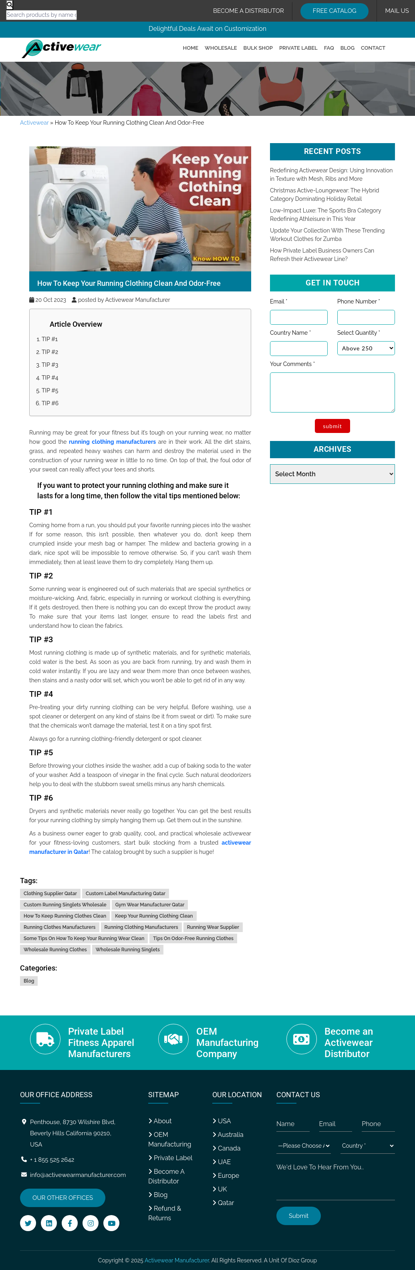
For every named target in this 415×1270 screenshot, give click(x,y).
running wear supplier (213, 927)
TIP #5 (50, 390)
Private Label (298, 48)
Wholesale (221, 48)
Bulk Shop (258, 48)
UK (219, 1189)
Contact (373, 48)
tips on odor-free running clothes (193, 938)
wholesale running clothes (55, 949)
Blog (347, 48)
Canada (226, 1148)
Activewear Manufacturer (177, 1260)
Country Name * (290, 333)
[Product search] (9, 5)
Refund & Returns (164, 1213)
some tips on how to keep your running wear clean (84, 938)
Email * (278, 301)
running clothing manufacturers (112, 442)
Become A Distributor (166, 1176)
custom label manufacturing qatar (125, 893)
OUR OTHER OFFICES (62, 1197)
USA (221, 1121)
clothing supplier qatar (50, 893)
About (160, 1121)
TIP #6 (50, 403)
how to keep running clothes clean (65, 916)
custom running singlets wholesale (65, 905)
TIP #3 (50, 365)
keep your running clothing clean (154, 916)
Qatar (223, 1203)
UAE (221, 1162)
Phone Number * (358, 301)
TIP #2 (50, 352)
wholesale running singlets (128, 949)
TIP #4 (50, 377)
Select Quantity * (358, 333)
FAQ (329, 48)
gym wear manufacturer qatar (150, 905)
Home (191, 48)
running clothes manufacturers (60, 927)
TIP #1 (50, 339)
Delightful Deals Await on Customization (207, 28)
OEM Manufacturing (169, 1139)
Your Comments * (292, 364)
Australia (228, 1135)
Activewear (34, 122)
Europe (225, 1175)
